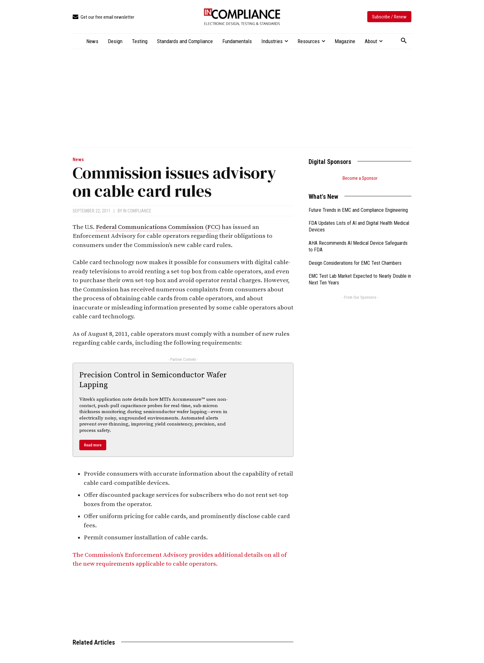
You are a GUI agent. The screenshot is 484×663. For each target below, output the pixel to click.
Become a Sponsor (360, 178)
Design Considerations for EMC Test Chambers (355, 263)
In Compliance (137, 210)
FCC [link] (213, 227)
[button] (403, 41)
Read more (92, 445)
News (78, 159)
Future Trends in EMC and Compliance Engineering (358, 210)
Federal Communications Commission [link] (150, 227)
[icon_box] (103, 17)
